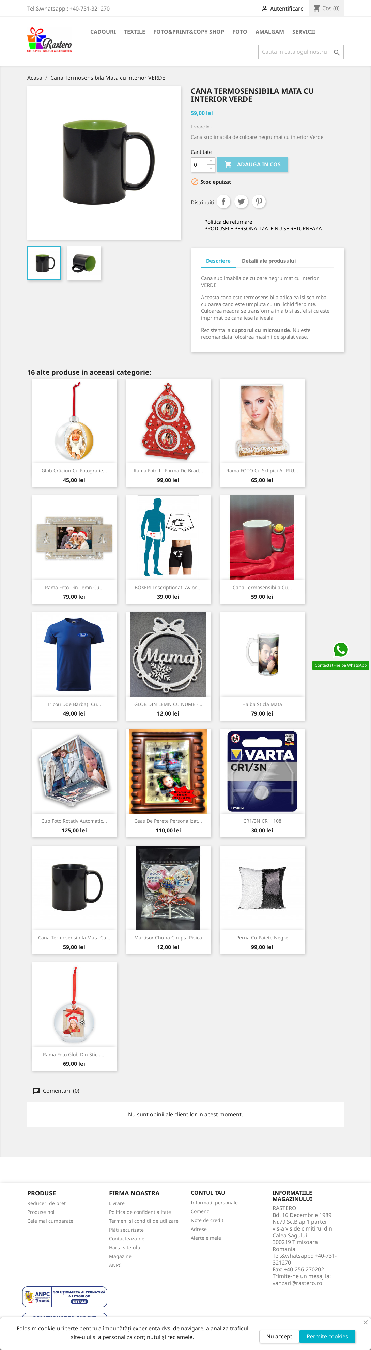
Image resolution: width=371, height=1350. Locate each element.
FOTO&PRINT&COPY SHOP (188, 31)
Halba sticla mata (262, 704)
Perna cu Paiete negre (262, 937)
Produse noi (41, 1212)
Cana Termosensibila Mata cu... (74, 937)
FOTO (239, 31)
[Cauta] (301, 52)
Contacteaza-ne (126, 1238)
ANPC (115, 1265)
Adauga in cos (252, 164)
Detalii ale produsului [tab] (269, 260)
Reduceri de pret (46, 1203)
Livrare (117, 1203)
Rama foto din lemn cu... (74, 587)
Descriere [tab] (218, 260)
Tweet (241, 201)
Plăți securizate (126, 1229)
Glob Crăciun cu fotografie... (74, 470)
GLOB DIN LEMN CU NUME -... (168, 704)
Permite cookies (327, 1336)
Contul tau (208, 1192)
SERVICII (303, 31)
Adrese (199, 1229)
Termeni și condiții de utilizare (144, 1221)
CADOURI (103, 31)
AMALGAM (270, 31)
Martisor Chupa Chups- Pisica (168, 937)
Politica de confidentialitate (140, 1212)
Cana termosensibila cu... (262, 587)
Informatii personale (214, 1202)
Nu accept (279, 1336)
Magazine (120, 1256)
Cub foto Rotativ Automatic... (74, 821)
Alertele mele (206, 1238)
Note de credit (207, 1220)
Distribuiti (223, 201)
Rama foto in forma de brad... (168, 470)
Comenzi (201, 1211)
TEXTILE (134, 31)
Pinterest (259, 201)
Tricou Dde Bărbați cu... (74, 704)
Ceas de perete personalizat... (168, 821)
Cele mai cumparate (50, 1221)
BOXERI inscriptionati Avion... (168, 587)
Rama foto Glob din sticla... (74, 1054)
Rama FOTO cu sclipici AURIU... (262, 470)
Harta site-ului (125, 1247)
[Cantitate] (199, 164)
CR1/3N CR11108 (262, 821)
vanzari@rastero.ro (297, 1283)
